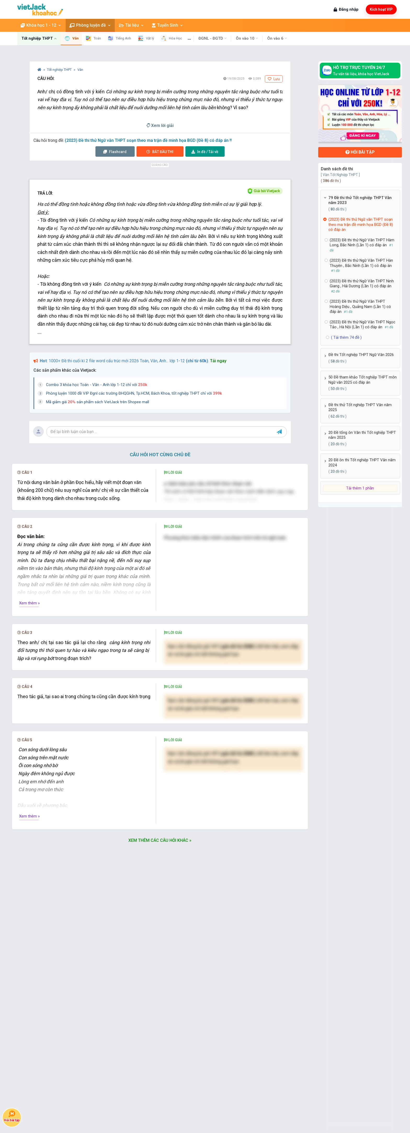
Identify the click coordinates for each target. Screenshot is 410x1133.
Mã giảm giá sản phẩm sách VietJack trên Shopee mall (97, 402)
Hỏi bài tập (360, 152)
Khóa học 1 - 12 (41, 25)
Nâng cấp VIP (233, 746)
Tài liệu (131, 25)
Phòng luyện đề (90, 25)
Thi (159, 152)
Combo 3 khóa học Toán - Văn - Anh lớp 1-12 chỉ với (96, 384)
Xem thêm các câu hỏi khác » (159, 942)
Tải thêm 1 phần (360, 488)
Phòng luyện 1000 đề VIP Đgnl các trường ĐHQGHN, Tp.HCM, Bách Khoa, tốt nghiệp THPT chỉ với (134, 393)
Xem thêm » (29, 683)
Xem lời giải (160, 125)
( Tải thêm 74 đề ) (346, 337)
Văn (80, 70)
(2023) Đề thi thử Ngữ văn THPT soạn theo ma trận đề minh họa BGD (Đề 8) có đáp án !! (148, 140)
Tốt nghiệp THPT (59, 70)
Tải (204, 152)
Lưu (274, 79)
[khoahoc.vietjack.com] (40, 9)
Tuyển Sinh (167, 25)
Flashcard (115, 152)
